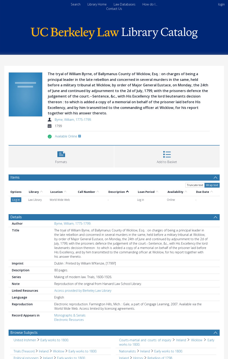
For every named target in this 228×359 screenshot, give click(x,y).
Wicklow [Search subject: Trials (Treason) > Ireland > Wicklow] (58, 351)
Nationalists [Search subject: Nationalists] (127, 351)
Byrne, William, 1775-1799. (73, 119)
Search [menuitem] (75, 4)
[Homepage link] (114, 32)
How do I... (149, 4)
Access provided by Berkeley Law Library (82, 290)
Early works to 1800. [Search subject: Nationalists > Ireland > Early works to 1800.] (168, 351)
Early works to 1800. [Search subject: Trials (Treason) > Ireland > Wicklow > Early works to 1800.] (83, 351)
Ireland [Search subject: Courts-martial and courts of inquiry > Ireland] (181, 340)
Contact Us (114, 9)
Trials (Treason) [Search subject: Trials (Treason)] (24, 351)
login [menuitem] (221, 4)
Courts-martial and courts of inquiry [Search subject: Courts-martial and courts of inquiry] (145, 340)
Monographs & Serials (70, 315)
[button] (61, 156)
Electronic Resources (69, 320)
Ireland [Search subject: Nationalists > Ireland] (145, 351)
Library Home (97, 4)
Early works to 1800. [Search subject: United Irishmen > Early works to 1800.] (54, 340)
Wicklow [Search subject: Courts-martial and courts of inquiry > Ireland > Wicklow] (196, 340)
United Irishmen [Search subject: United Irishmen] (25, 340)
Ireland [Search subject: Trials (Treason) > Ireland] (44, 351)
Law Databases (124, 4)
